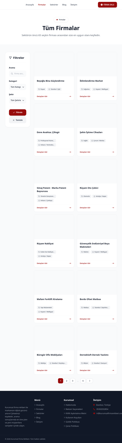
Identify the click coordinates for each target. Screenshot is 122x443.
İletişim (90, 4)
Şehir (11, 95)
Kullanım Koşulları (72, 417)
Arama (12, 67)
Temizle (17, 121)
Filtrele (18, 113)
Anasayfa (46, 4)
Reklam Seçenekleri (73, 409)
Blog (80, 4)
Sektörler (70, 4)
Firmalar (58, 4)
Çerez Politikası (71, 426)
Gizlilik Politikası (72, 422)
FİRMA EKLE (107, 4)
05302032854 (102, 409)
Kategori (13, 81)
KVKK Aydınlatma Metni (75, 413)
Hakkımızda (70, 405)
